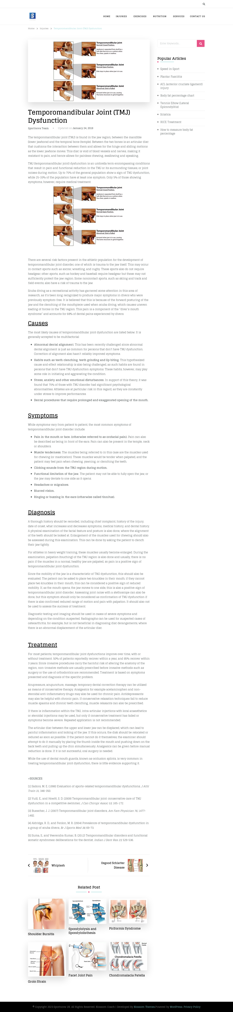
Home (106, 16)
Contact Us (197, 16)
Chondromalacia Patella (127, 975)
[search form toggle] (204, 4)
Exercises (140, 16)
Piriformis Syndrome (125, 928)
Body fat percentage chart (177, 95)
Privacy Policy (192, 1007)
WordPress (176, 1007)
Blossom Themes (144, 1007)
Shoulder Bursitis (41, 934)
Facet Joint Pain (81, 975)
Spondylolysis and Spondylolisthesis (82, 931)
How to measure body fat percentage (176, 131)
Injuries (121, 16)
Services (179, 16)
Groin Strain (37, 982)
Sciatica (165, 115)
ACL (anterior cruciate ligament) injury (181, 86)
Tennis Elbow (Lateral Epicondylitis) (174, 105)
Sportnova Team (38, 128)
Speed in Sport (169, 69)
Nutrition (160, 16)
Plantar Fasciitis (171, 77)
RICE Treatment (170, 122)
